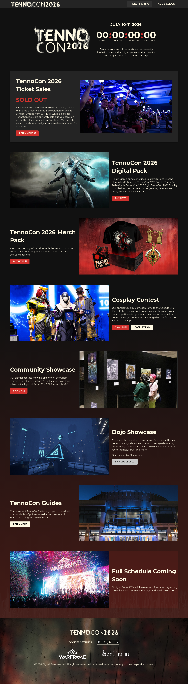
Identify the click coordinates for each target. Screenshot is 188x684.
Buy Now (120, 198)
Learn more (20, 524)
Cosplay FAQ (142, 327)
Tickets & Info (139, 4)
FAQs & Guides (165, 4)
